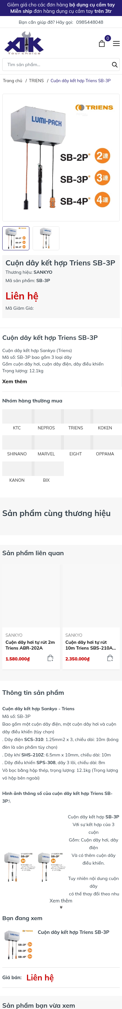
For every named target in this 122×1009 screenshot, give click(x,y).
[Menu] (116, 42)
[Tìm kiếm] (115, 64)
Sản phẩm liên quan (33, 553)
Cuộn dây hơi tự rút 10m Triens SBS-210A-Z (90, 645)
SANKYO (14, 635)
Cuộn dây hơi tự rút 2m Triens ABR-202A (30, 645)
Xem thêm (14, 381)
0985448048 (89, 22)
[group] (61, 157)
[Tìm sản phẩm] (61, 64)
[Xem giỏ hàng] (102, 42)
